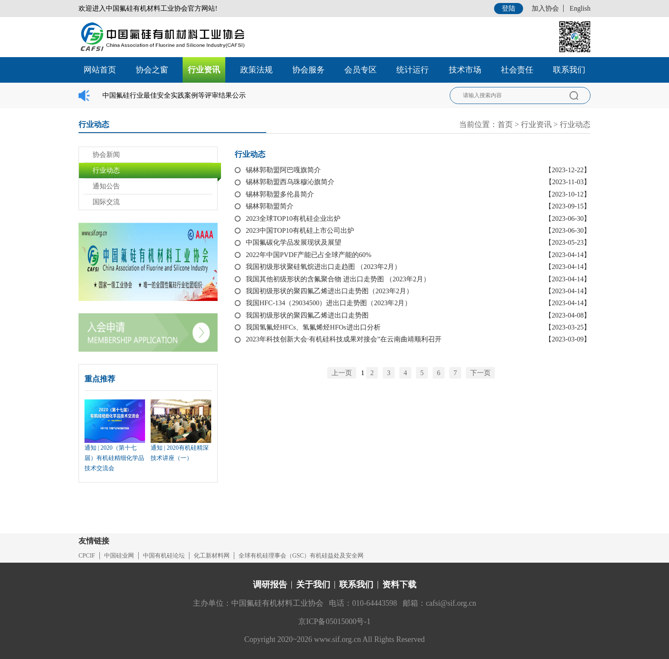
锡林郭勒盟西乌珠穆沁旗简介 (290, 181)
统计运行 (412, 69)
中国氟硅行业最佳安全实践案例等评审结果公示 (174, 95)
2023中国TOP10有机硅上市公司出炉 (300, 230)
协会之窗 (152, 69)
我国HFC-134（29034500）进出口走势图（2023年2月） (328, 302)
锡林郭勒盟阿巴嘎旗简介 (283, 169)
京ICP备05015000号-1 (334, 621)
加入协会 (545, 8)
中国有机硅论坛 (164, 555)
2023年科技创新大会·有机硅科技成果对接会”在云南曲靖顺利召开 (344, 339)
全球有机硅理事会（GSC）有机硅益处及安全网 (301, 555)
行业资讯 (204, 69)
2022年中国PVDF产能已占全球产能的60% (308, 254)
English (580, 8)
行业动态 (575, 124)
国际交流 (106, 201)
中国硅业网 (119, 555)
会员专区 (360, 69)
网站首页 (100, 69)
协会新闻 (106, 154)
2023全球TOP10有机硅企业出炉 (293, 218)
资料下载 (399, 584)
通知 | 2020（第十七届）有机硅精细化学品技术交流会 (114, 458)
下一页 (480, 372)
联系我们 (569, 69)
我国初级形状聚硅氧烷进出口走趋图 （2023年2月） (323, 266)
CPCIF (87, 555)
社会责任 (517, 69)
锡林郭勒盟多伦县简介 (280, 194)
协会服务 (308, 69)
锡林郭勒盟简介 (270, 206)
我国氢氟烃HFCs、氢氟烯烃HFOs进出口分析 (313, 327)
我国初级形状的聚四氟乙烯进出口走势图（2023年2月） (329, 291)
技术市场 (465, 69)
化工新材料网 (212, 555)
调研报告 (270, 584)
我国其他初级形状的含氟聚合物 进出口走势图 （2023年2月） (338, 279)
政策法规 (256, 69)
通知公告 (106, 186)
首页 (505, 124)
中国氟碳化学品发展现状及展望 (293, 242)
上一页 (342, 372)
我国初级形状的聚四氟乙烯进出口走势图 (307, 315)
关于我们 (313, 584)
